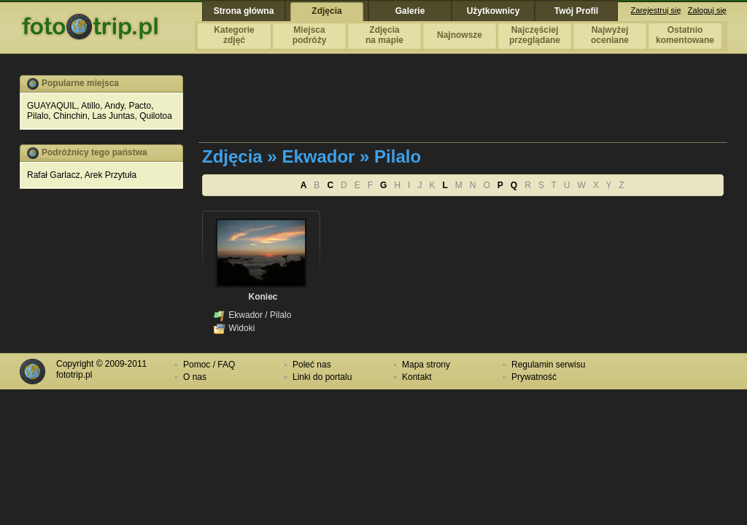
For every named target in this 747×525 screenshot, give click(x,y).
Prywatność (534, 377)
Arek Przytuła (110, 175)
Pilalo (37, 116)
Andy (113, 106)
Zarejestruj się (656, 10)
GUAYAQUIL (52, 106)
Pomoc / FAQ (209, 364)
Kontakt (417, 377)
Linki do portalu (322, 377)
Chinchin (70, 116)
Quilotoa (155, 116)
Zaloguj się (707, 10)
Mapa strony (426, 364)
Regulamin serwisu (548, 364)
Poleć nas (312, 364)
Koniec (262, 297)
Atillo (90, 106)
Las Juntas (113, 116)
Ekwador (245, 315)
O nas (194, 377)
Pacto (139, 106)
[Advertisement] (463, 108)
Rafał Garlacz (53, 175)
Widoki (241, 328)
